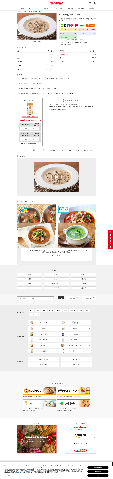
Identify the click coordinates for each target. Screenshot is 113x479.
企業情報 (91, 7)
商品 (29, 7)
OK (98, 475)
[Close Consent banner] (111, 464)
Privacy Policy (8, 475)
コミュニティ (46, 7)
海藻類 (58, 300)
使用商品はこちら (36, 42)
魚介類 (51, 300)
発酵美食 (70, 7)
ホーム (19, 11)
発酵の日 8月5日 (88, 150)
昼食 (70, 150)
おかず (67, 42)
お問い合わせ (80, 7)
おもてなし (52, 150)
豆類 (80, 300)
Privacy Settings (98, 467)
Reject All (98, 471)
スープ (71, 42)
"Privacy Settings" (27, 471)
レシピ (36, 7)
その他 (37, 304)
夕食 (77, 150)
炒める (85, 42)
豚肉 (65, 44)
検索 (95, 3)
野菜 (65, 300)
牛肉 (31, 300)
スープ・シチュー (23, 150)
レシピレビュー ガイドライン (90, 223)
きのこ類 (69, 44)
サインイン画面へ (56, 236)
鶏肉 (44, 300)
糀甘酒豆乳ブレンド (65, 54)
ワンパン (42, 150)
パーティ (62, 150)
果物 (87, 300)
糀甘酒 (33, 150)
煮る (81, 42)
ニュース (22, 7)
